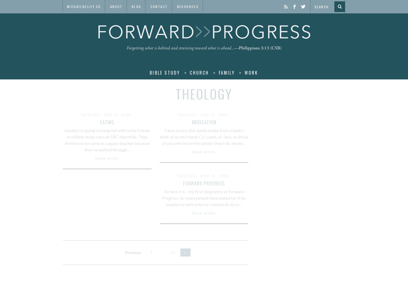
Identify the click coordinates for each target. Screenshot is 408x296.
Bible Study (165, 73)
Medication (204, 122)
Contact (159, 6)
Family (227, 73)
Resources (188, 6)
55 (173, 252)
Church (199, 73)
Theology (90, 114)
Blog (136, 6)
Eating (107, 122)
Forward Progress (204, 183)
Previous (133, 252)
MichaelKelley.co (84, 6)
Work (251, 73)
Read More (107, 158)
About (116, 6)
